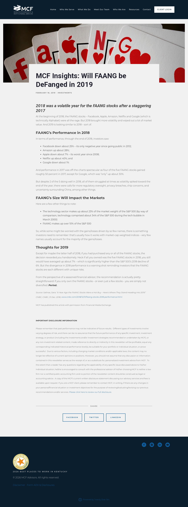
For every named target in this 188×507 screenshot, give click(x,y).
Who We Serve (67, 9)
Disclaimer (19, 485)
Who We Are (119, 9)
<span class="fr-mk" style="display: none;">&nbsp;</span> (24, 447)
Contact (147, 9)
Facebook (72, 417)
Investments (65, 93)
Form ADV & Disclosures (40, 485)
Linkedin (115, 417)
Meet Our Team (102, 9)
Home (53, 9)
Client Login (164, 9)
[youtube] (167, 444)
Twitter (94, 417)
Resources (134, 9)
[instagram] (152, 444)
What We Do (84, 9)
